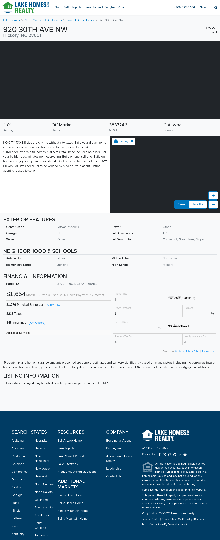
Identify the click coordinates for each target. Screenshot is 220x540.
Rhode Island (43, 515)
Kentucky (18, 534)
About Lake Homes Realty (119, 458)
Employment (114, 448)
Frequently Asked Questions (77, 472)
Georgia (17, 495)
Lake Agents (66, 448)
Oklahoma (41, 500)
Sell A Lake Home (70, 441)
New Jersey (43, 469)
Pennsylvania (44, 507)
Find (58, 7)
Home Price (121, 293)
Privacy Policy (192, 351)
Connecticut (20, 472)
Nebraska (41, 441)
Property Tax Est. (124, 336)
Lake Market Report (71, 456)
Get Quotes (37, 322)
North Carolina (44, 484)
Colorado (18, 464)
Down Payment (123, 308)
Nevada (40, 448)
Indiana (17, 518)
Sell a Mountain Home (73, 519)
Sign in (204, 7)
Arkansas (18, 448)
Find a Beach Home (71, 495)
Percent (189, 308)
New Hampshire (42, 458)
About (122, 7)
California (18, 456)
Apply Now (53, 304)
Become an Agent (118, 441)
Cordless (179, 351)
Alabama (18, 441)
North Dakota (44, 492)
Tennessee (42, 535)
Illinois (16, 511)
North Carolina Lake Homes (43, 20)
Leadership (113, 469)
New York (41, 476)
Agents (77, 7)
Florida (16, 487)
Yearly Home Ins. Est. (196, 336)
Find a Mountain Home (73, 511)
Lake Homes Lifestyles (100, 7)
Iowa (15, 526)
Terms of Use (208, 351)
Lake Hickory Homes (80, 20)
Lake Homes (11, 20)
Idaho (15, 503)
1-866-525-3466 (184, 7)
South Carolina (40, 525)
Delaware (18, 479)
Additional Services (18, 332)
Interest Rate (121, 322)
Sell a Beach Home (70, 503)
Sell (66, 7)
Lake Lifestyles (68, 464)
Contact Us (113, 476)
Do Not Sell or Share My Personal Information (165, 524)
